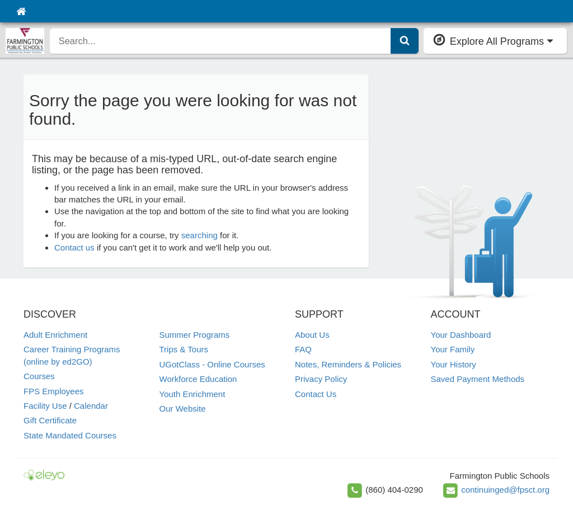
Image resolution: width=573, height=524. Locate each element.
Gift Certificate (50, 420)
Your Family (453, 349)
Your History (453, 364)
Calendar (91, 405)
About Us (312, 334)
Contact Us (315, 394)
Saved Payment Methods (478, 379)
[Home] (21, 11)
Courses (39, 376)
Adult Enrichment (55, 334)
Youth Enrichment (192, 394)
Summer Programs (194, 334)
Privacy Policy (321, 379)
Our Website (182, 408)
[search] (220, 41)
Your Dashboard (461, 334)
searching (199, 235)
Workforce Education (198, 379)
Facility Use (45, 405)
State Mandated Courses (70, 435)
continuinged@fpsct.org (505, 489)
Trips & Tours (184, 349)
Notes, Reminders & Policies (348, 364)
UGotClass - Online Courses (212, 364)
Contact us (74, 247)
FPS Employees (54, 391)
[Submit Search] (405, 41)
